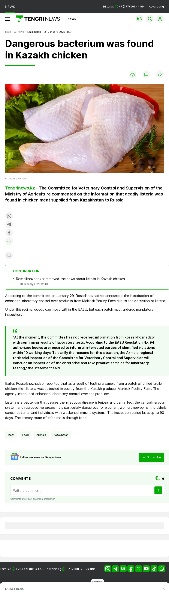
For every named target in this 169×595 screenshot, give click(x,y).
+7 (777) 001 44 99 (30, 569)
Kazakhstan (61, 435)
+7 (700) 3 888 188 (80, 569)
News (71, 19)
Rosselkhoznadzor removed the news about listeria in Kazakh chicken (70, 279)
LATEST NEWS (14, 588)
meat (11, 435)
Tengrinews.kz (20, 188)
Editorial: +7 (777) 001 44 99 (123, 6)
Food (25, 435)
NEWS (10, 7)
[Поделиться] (160, 74)
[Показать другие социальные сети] (9, 241)
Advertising (156, 6)
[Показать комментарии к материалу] (9, 255)
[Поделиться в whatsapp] (9, 216)
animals (41, 435)
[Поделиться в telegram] (9, 225)
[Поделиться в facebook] (9, 233)
